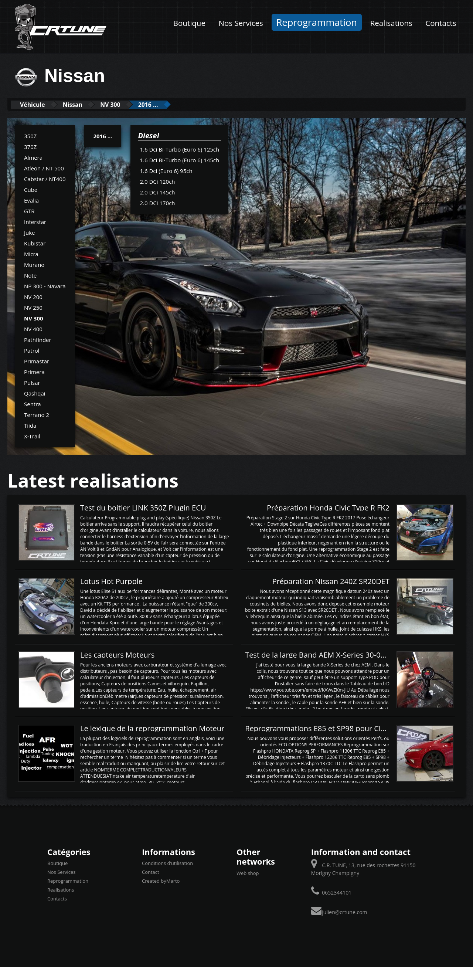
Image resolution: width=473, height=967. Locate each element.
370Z (30, 146)
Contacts (440, 23)
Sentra (32, 403)
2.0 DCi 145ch (157, 192)
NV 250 (33, 307)
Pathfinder (37, 339)
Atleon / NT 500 (44, 168)
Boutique (189, 23)
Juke (29, 232)
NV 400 (33, 328)
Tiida (30, 425)
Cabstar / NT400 (45, 178)
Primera (34, 371)
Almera (33, 157)
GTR (29, 210)
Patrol (32, 350)
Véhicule (35, 104)
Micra (31, 253)
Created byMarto (161, 881)
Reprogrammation (316, 22)
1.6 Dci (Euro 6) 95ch (166, 170)
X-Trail (32, 436)
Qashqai (34, 393)
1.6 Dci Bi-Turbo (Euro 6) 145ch (179, 159)
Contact (150, 872)
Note (30, 275)
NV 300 (125, 104)
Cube (30, 189)
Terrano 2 (36, 414)
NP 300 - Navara (45, 285)
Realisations (391, 23)
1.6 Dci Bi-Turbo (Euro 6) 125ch (179, 149)
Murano (34, 264)
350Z (30, 135)
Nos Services (241, 23)
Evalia (31, 200)
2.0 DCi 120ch (157, 181)
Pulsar (32, 382)
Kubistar (34, 243)
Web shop (247, 872)
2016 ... (169, 104)
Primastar (36, 360)
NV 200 (33, 296)
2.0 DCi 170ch (157, 202)
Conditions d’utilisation (167, 863)
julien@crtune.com (344, 911)
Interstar (35, 221)
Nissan (81, 104)
